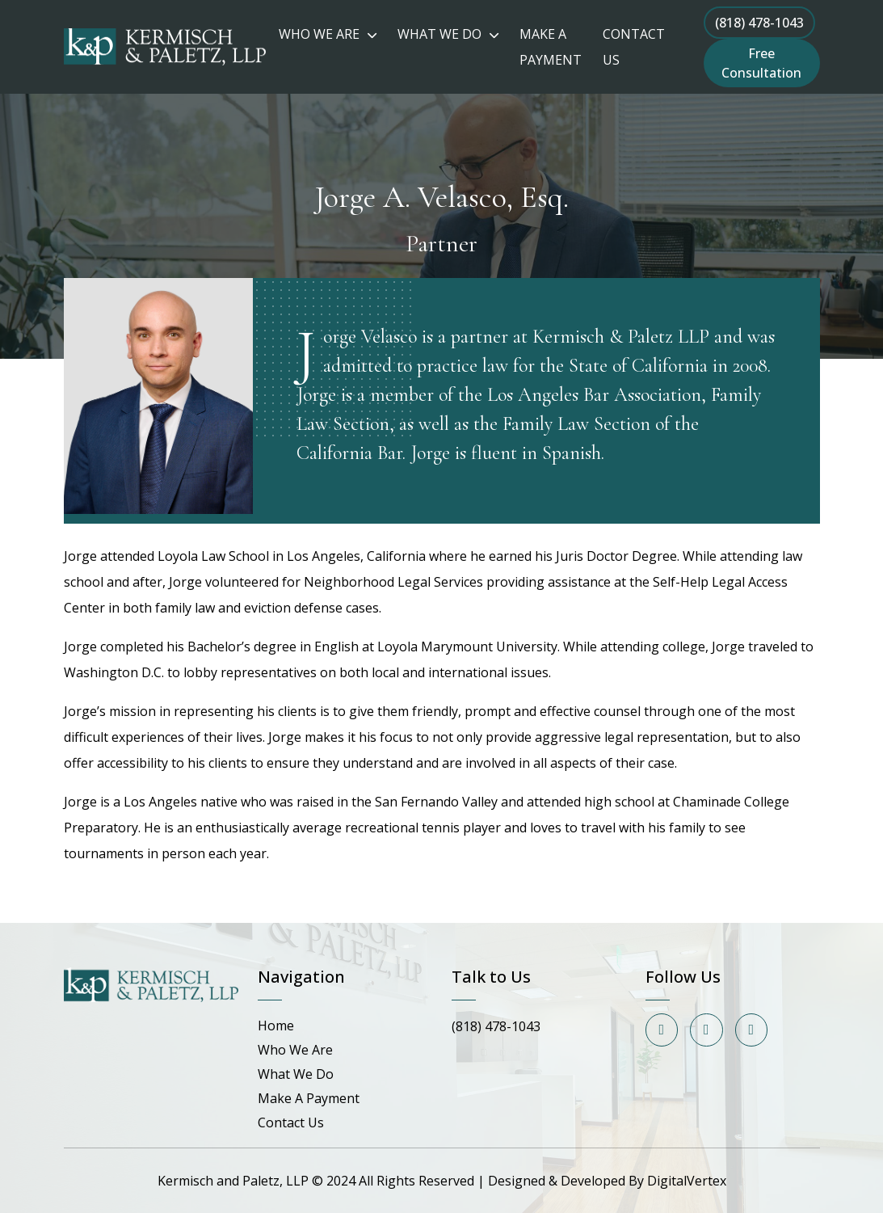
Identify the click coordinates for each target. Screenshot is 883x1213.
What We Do (296, 1074)
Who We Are (295, 1050)
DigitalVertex (686, 1181)
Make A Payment (309, 1098)
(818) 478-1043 (759, 23)
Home (276, 1025)
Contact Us (291, 1122)
